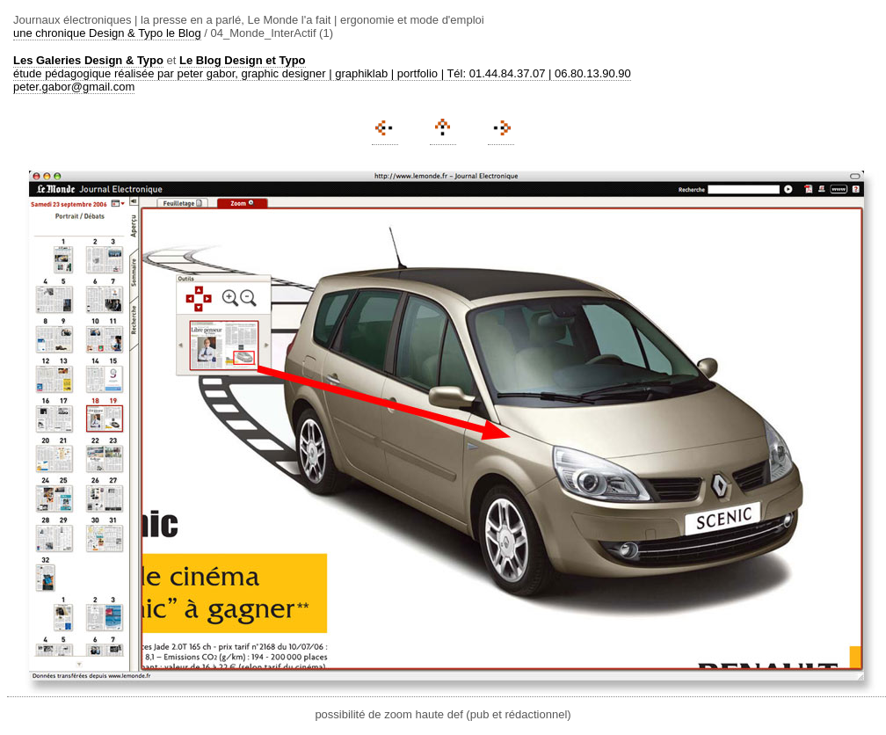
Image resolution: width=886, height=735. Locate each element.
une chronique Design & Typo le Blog (107, 33)
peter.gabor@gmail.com (73, 86)
